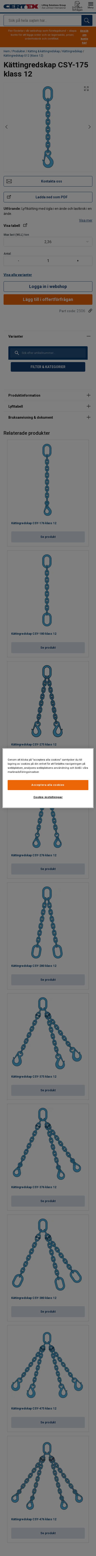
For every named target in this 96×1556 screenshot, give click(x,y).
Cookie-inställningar (48, 797)
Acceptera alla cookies (48, 785)
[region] (48, 778)
